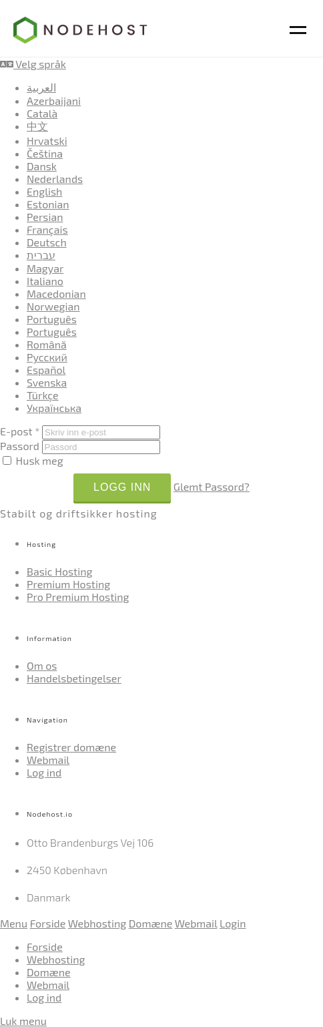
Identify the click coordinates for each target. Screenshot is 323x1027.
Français (47, 229)
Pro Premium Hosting (78, 596)
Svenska (47, 382)
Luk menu (23, 1020)
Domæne (151, 923)
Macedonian (56, 293)
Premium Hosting (68, 584)
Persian (45, 216)
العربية (41, 87)
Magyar (45, 268)
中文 (37, 126)
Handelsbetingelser (74, 678)
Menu (13, 923)
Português (52, 319)
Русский (47, 357)
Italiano (45, 280)
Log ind (44, 772)
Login (233, 923)
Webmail (48, 759)
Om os (42, 665)
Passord (19, 445)
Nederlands (55, 178)
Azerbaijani (54, 100)
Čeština (45, 153)
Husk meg (33, 460)
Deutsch (47, 242)
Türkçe (43, 395)
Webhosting (97, 923)
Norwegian (53, 306)
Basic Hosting (59, 571)
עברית (41, 254)
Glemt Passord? (212, 486)
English (44, 191)
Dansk (42, 166)
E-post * (19, 431)
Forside (48, 923)
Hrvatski (47, 140)
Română (47, 344)
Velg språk (33, 63)
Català (42, 113)
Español (46, 369)
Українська (54, 407)
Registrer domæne (71, 747)
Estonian (48, 204)
